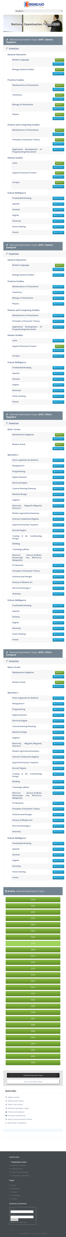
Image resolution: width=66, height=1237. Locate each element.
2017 (33, 956)
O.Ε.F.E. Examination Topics (33, 1082)
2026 (33, 900)
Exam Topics (58, 64)
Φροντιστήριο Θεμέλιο (39, 1233)
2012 (33, 987)
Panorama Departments (15, 1115)
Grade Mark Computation (15, 1123)
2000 (33, 1062)
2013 (33, 981)
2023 (33, 918)
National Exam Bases (14, 1101)
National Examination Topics (33, 1075)
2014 (33, 975)
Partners (14, 1192)
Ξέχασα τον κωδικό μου (18, 1222)
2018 (33, 950)
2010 (33, 1000)
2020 (33, 937)
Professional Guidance (14, 1112)
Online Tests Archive (14, 1104)
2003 (33, 1044)
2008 (33, 1012)
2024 (33, 912)
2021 (33, 931)
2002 (33, 1050)
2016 (33, 962)
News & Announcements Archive (18, 1119)
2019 (33, 943)
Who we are (15, 1189)
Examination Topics (19, 1162)
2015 (33, 968)
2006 (33, 1025)
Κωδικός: (13, 1214)
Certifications (16, 1195)
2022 (33, 925)
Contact (14, 1199)
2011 (33, 994)
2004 (33, 1037)
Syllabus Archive (12, 1097)
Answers (59, 60)
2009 (33, 1006)
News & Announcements (19, 1172)
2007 (33, 1019)
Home (13, 1185)
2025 (33, 906)
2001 (33, 1056)
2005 (33, 1031)
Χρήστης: (13, 1209)
